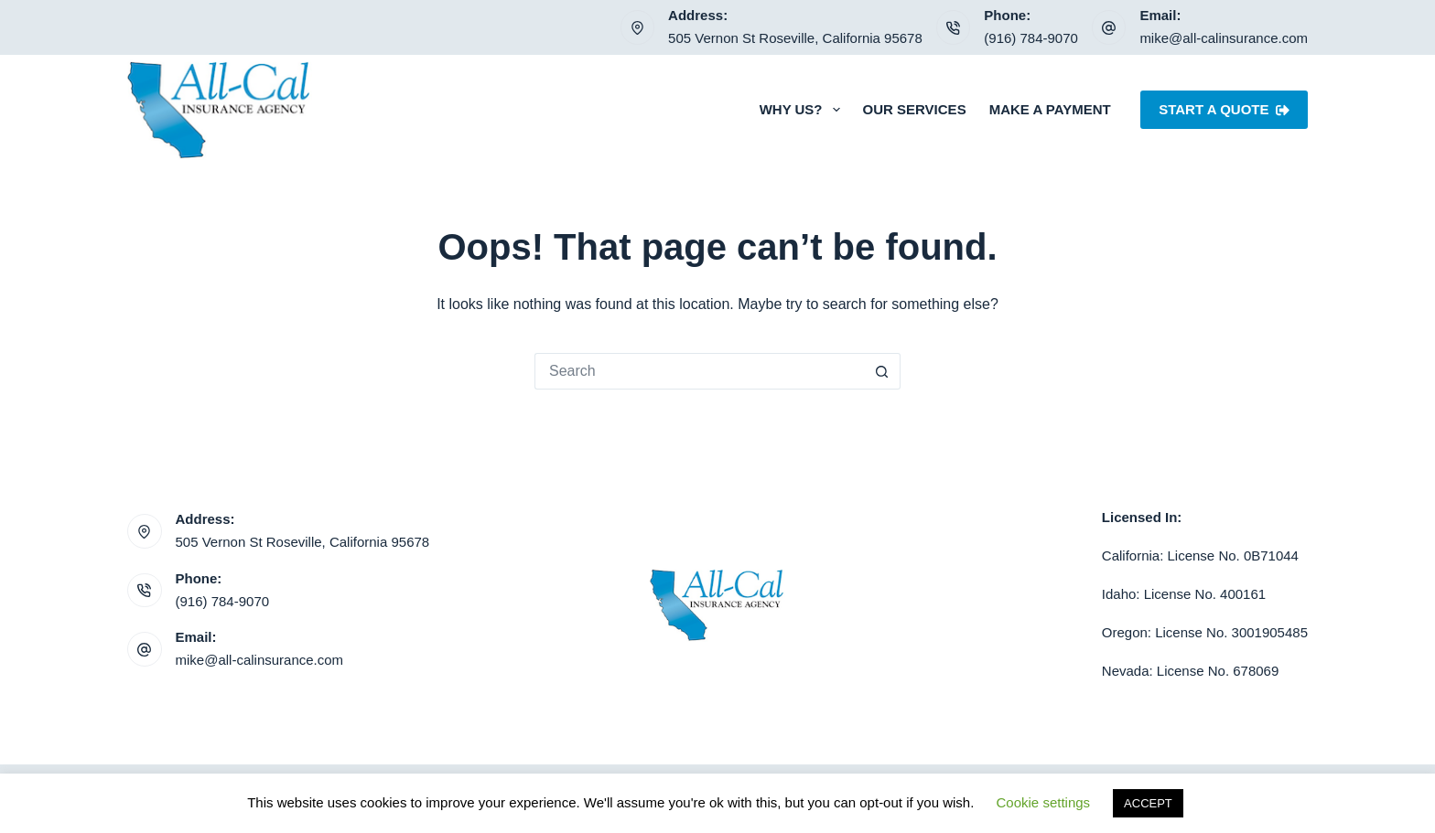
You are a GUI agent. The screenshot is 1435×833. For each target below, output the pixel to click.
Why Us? (803, 110)
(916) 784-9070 (1031, 38)
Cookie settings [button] (1044, 802)
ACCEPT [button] (1148, 803)
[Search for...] (699, 371)
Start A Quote (1224, 109)
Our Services (914, 109)
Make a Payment (1050, 109)
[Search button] (882, 371)
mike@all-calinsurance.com (1223, 38)
